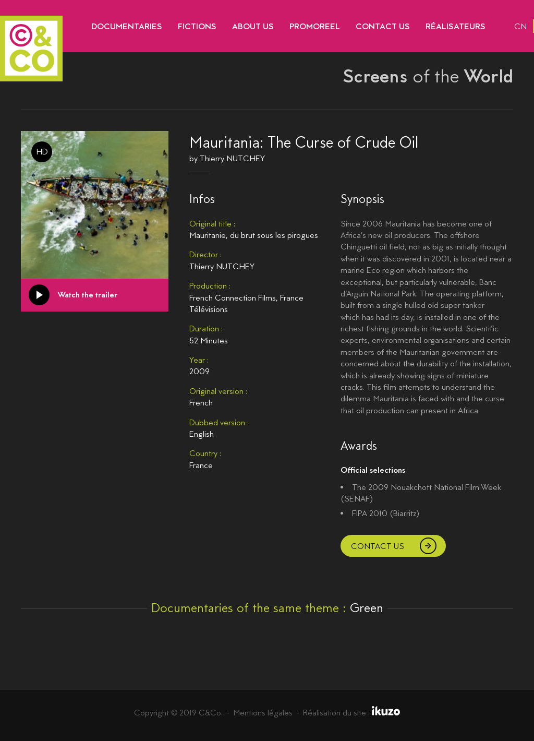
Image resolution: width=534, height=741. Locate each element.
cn (520, 26)
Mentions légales (263, 713)
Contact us (377, 546)
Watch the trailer (87, 295)
